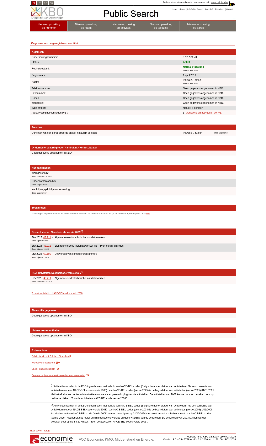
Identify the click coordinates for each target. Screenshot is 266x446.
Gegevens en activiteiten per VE (204, 112)
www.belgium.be (219, 2)
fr (40, 3)
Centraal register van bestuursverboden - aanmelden (58, 375)
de (45, 3)
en (51, 3)
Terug (47, 430)
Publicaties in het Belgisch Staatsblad (51, 356)
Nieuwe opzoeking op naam (86, 26)
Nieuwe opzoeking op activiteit (123, 26)
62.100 (47, 253)
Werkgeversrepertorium (43, 362)
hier (148, 213)
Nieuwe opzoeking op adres (198, 26)
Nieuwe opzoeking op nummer (49, 26)
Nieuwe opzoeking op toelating (161, 26)
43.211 (47, 237)
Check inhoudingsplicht (43, 369)
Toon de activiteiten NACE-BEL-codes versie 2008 (57, 293)
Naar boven (36, 430)
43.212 (47, 245)
